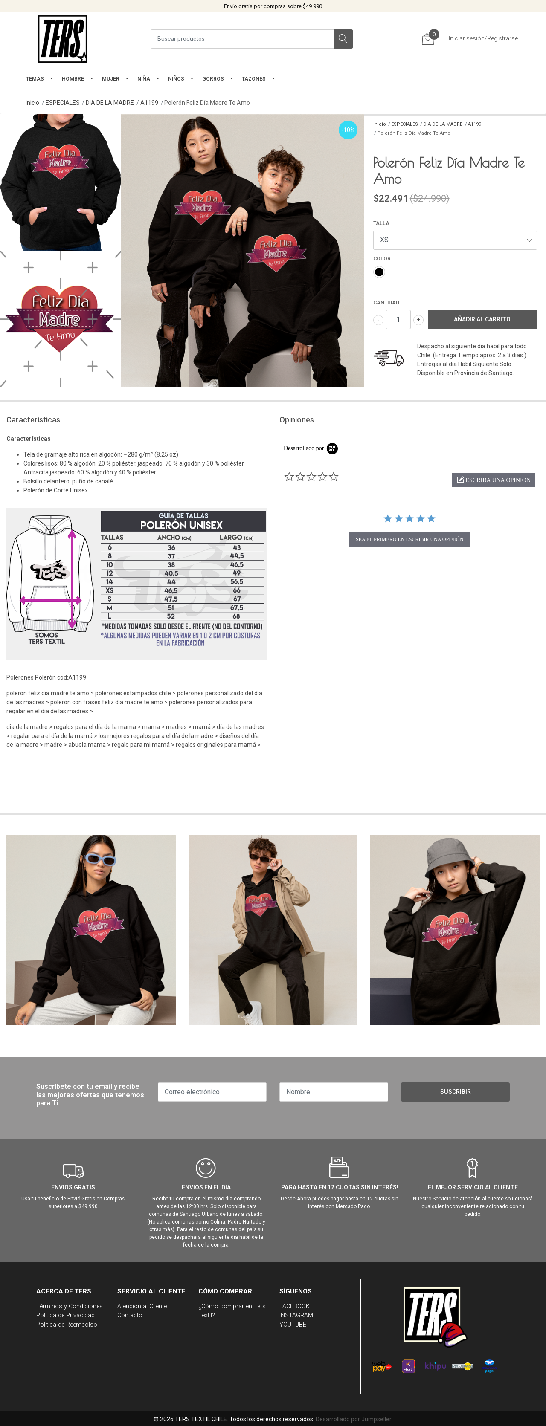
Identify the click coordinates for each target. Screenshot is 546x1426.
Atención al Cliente (142, 1306)
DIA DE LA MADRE (110, 102)
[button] (493, 480)
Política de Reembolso (66, 1324)
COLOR (382, 259)
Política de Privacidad (65, 1315)
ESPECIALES (63, 102)
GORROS (213, 79)
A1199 (149, 102)
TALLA (381, 223)
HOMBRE (73, 79)
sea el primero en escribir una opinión (409, 539)
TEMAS (35, 79)
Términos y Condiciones (69, 1306)
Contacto (129, 1315)
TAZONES (254, 79)
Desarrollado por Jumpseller (353, 1419)
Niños (176, 79)
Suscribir (455, 1091)
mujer (110, 79)
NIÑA (143, 79)
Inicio (32, 102)
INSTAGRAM (296, 1315)
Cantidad (386, 303)
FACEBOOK (294, 1306)
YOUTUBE (292, 1324)
